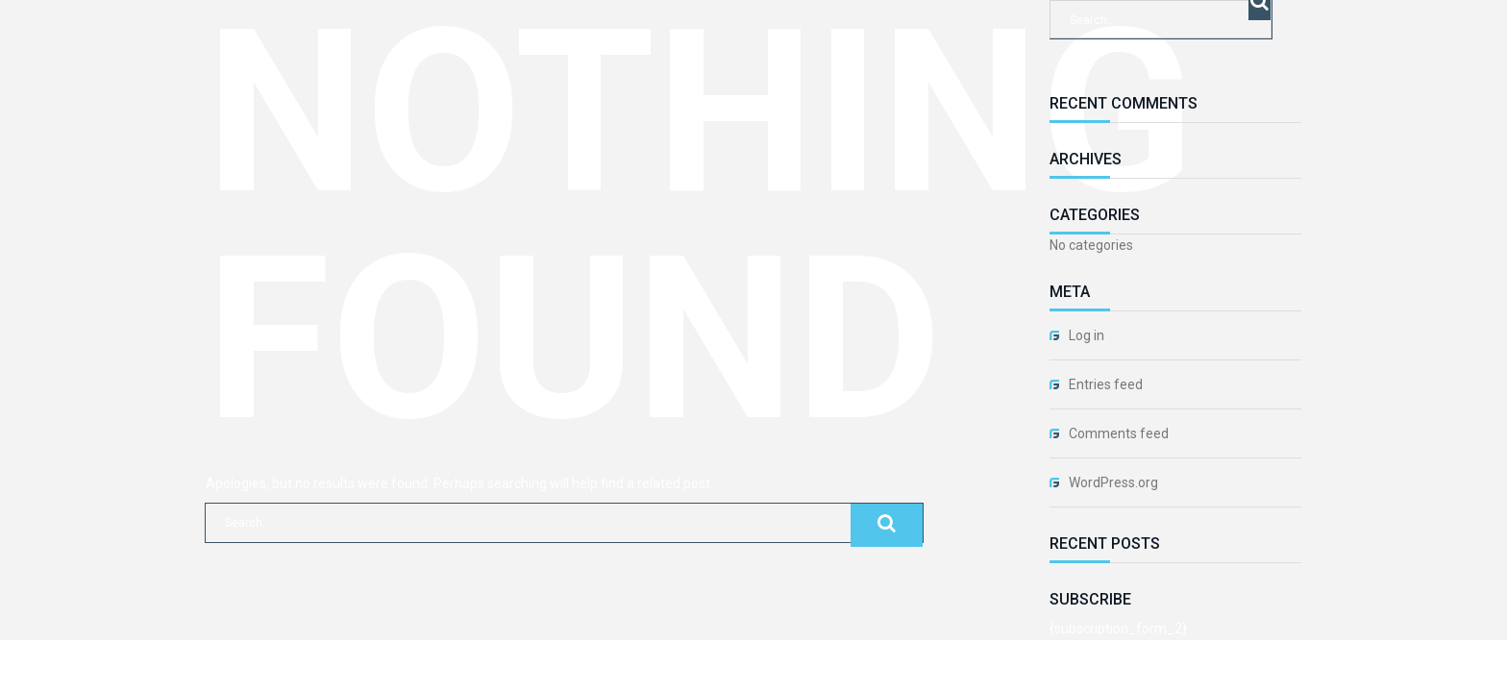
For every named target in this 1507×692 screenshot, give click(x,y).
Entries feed (1106, 384)
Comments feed (1119, 433)
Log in (1086, 335)
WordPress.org (1113, 482)
